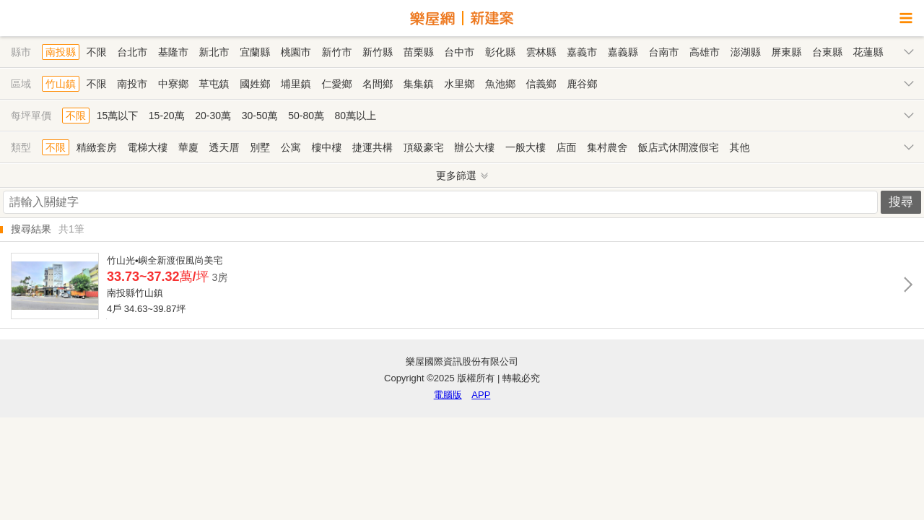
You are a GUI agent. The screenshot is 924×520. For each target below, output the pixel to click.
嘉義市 (582, 52)
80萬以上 (356, 115)
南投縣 (60, 52)
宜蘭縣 (255, 52)
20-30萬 (213, 115)
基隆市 (173, 52)
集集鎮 (419, 84)
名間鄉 (377, 84)
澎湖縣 (746, 52)
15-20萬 (167, 115)
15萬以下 (118, 115)
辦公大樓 (474, 147)
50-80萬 (306, 115)
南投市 (132, 84)
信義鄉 (541, 84)
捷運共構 (372, 147)
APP (480, 394)
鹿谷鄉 (582, 84)
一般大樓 (525, 147)
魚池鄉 (500, 84)
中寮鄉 (173, 84)
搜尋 (901, 202)
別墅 (260, 147)
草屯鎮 (214, 84)
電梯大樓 (147, 147)
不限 (97, 52)
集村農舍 (607, 147)
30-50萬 (260, 115)
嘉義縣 (623, 52)
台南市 (663, 52)
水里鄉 (459, 84)
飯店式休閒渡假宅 (678, 147)
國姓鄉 (255, 84)
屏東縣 (786, 52)
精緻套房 (97, 147)
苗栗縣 (419, 52)
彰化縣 (500, 52)
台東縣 (827, 52)
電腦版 (448, 394)
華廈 (188, 147)
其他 (739, 147)
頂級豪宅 (424, 147)
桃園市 (296, 52)
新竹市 (336, 52)
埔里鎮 (296, 84)
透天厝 (224, 147)
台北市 (132, 52)
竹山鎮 (60, 84)
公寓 (291, 147)
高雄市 (704, 52)
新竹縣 (377, 52)
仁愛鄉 (336, 84)
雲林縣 (541, 52)
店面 (567, 147)
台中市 (459, 52)
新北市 (214, 52)
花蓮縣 (868, 52)
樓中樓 (326, 147)
